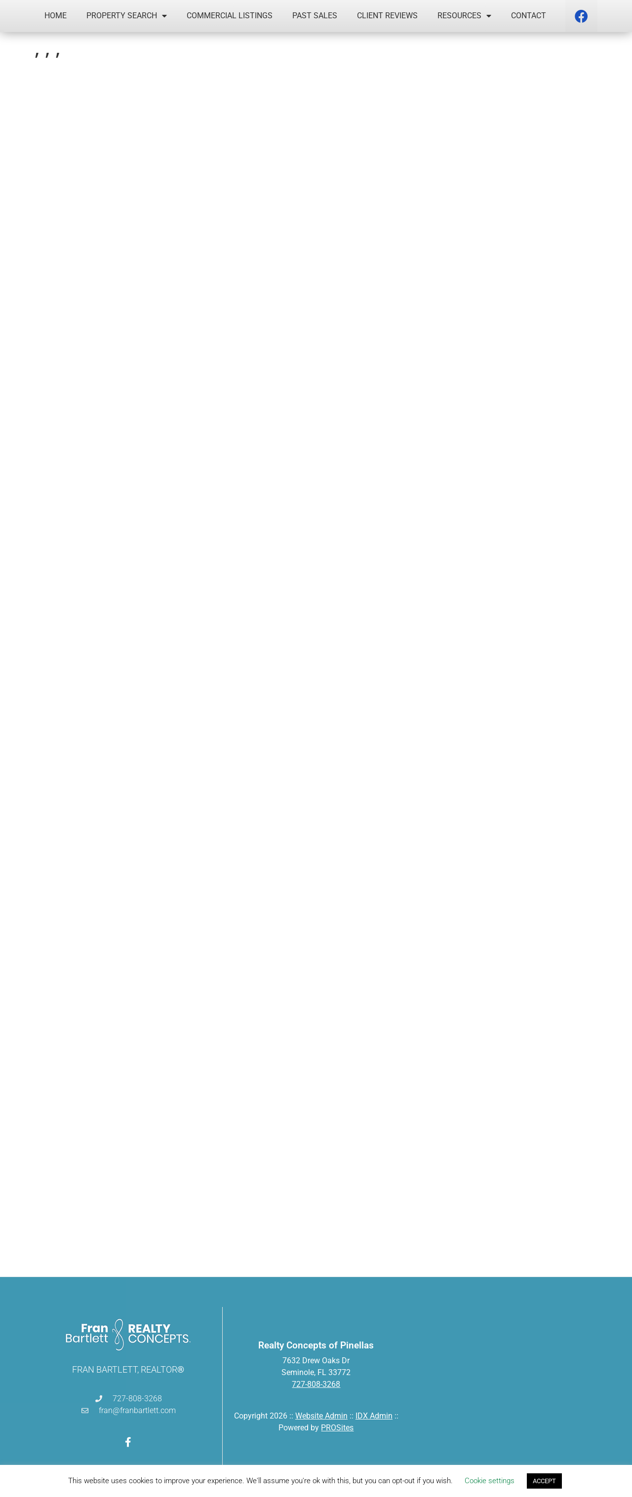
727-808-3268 (316, 1384)
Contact (528, 15)
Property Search (126, 16)
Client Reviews (387, 15)
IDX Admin (374, 1415)
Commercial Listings (230, 15)
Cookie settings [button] (489, 1480)
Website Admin (321, 1415)
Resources (464, 16)
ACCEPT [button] (544, 1481)
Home (55, 15)
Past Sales (314, 15)
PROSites (337, 1427)
